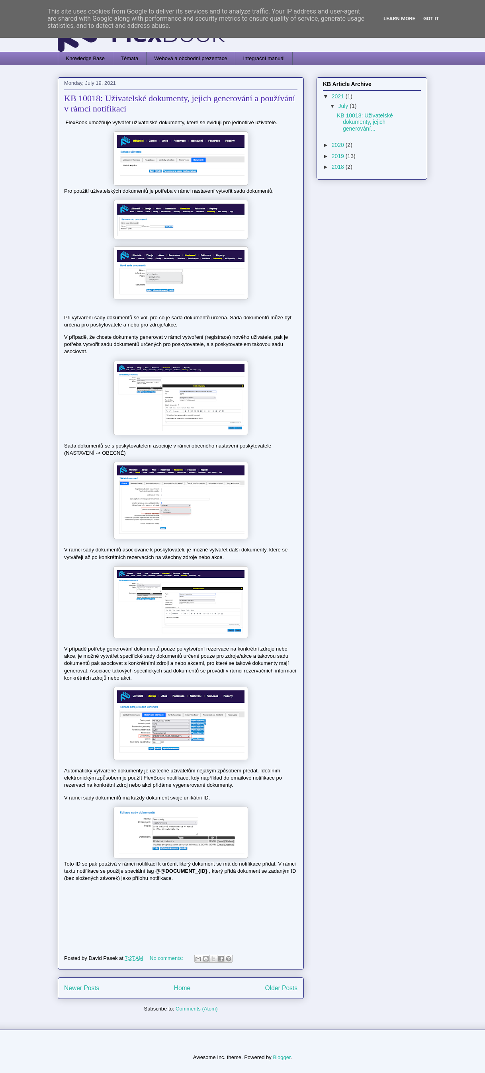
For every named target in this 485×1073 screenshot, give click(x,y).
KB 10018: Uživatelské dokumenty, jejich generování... (365, 122)
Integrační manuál (264, 58)
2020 (339, 145)
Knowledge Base (85, 58)
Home (182, 988)
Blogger (281, 1057)
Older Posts (281, 988)
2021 (339, 96)
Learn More (399, 18)
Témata (129, 58)
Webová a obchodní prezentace (190, 58)
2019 (339, 156)
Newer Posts (81, 988)
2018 (339, 167)
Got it (431, 18)
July (344, 106)
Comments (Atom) (196, 1009)
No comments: (167, 958)
